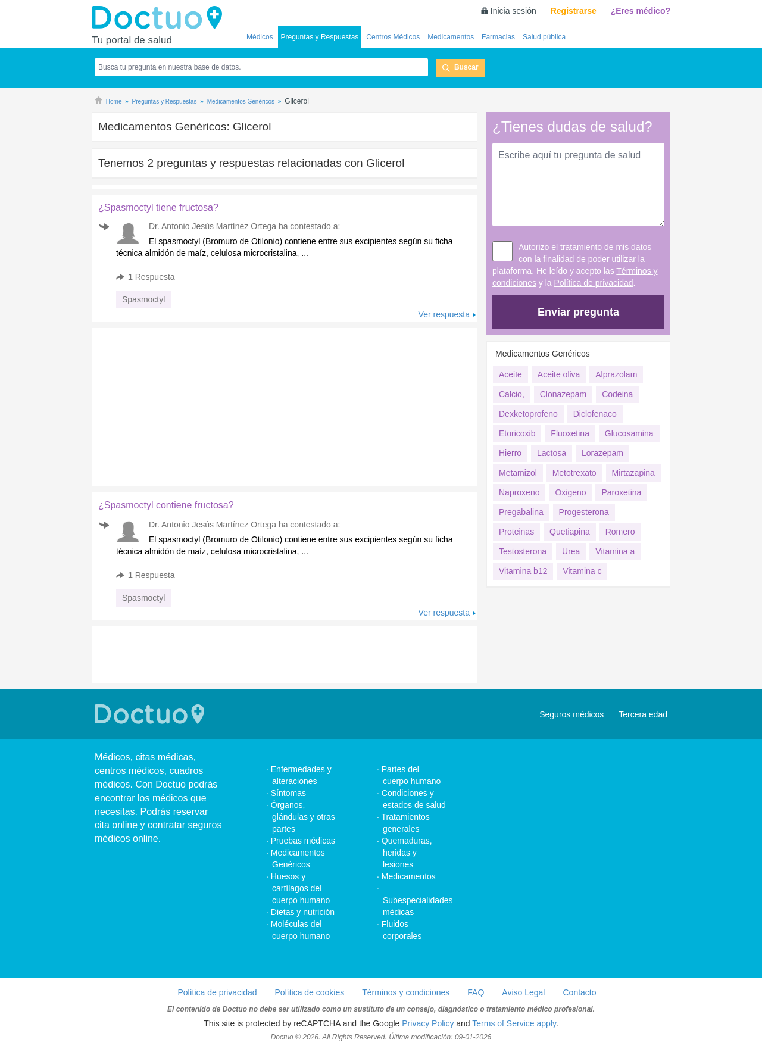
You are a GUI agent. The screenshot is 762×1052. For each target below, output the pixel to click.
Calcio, (511, 394)
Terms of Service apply (514, 1023)
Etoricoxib (517, 433)
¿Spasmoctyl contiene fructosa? (166, 505)
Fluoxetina (570, 433)
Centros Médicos (393, 37)
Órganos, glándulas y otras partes (303, 817)
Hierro (510, 453)
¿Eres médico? (640, 10)
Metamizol (518, 472)
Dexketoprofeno (528, 414)
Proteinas (516, 531)
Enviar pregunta (578, 312)
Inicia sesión (513, 10)
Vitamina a (615, 551)
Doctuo (160, 18)
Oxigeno (570, 492)
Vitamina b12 (523, 571)
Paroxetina (621, 492)
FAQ (475, 992)
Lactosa (551, 453)
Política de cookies (310, 992)
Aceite (510, 374)
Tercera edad (643, 714)
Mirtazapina (633, 472)
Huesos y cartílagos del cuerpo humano (300, 888)
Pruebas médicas (303, 840)
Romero (620, 531)
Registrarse (574, 10)
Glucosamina (629, 433)
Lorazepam (602, 453)
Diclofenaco (595, 414)
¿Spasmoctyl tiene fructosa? (158, 207)
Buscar (466, 67)
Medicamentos (450, 37)
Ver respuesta (444, 314)
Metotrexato (574, 472)
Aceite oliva (559, 374)
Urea (571, 551)
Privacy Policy (428, 1023)
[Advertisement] (182, 404)
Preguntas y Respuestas (320, 37)
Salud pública (544, 37)
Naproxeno (519, 492)
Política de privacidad (593, 283)
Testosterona (522, 551)
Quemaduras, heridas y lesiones (407, 852)
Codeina (617, 394)
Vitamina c (582, 571)
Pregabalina (521, 512)
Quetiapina (569, 531)
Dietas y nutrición (303, 912)
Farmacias (498, 37)
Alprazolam (616, 374)
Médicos (259, 37)
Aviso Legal (523, 992)
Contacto (579, 992)
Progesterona (584, 512)
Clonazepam (563, 394)
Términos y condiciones (405, 992)
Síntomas (288, 793)
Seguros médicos (571, 714)
